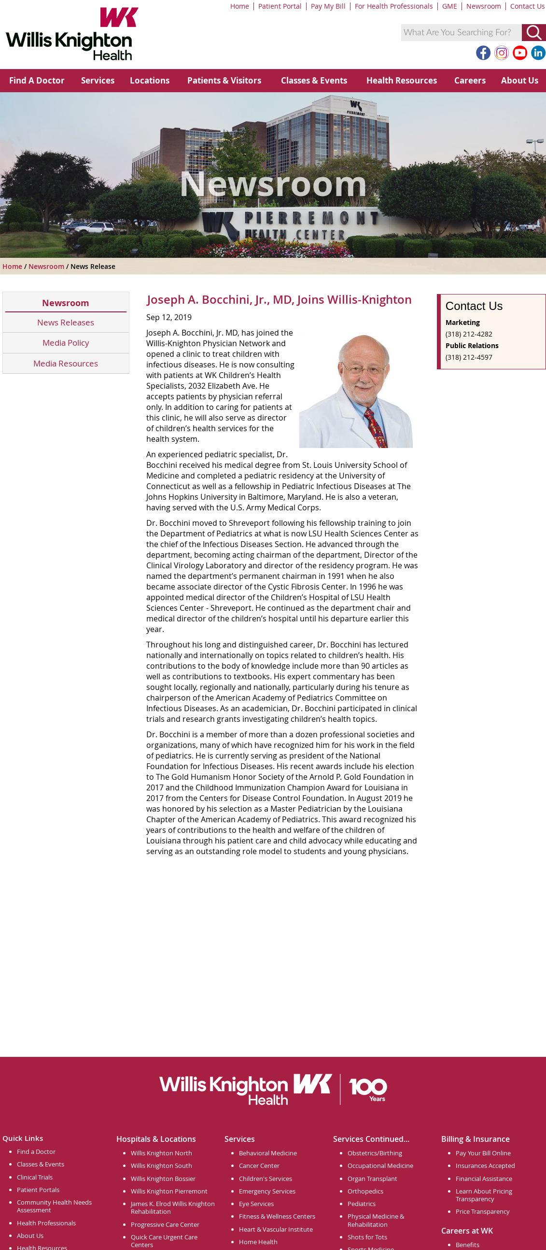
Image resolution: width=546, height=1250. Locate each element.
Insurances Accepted (485, 1165)
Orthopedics (365, 1191)
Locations (149, 80)
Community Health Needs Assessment (54, 1206)
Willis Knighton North (161, 1153)
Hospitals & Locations (156, 1139)
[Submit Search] (534, 32)
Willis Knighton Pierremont (169, 1191)
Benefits (467, 1244)
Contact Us (527, 6)
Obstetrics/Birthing (375, 1153)
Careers (470, 80)
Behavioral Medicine (268, 1153)
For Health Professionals (394, 6)
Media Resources (65, 363)
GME (449, 6)
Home (239, 6)
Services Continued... (371, 1139)
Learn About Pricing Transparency (484, 1195)
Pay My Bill (328, 6)
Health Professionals (46, 1223)
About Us (519, 80)
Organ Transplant (372, 1178)
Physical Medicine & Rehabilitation (376, 1220)
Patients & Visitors (224, 80)
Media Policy (65, 342)
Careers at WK (467, 1230)
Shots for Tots (367, 1237)
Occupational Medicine (380, 1165)
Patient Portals (38, 1189)
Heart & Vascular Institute (276, 1229)
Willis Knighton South (161, 1165)
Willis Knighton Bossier (163, 1178)
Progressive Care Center (165, 1224)
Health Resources (401, 80)
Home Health (258, 1241)
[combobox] (461, 32)
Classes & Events (314, 80)
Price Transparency (483, 1211)
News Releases (65, 322)
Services (97, 80)
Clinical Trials (35, 1177)
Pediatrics (362, 1203)
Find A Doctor (37, 80)
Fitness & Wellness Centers (277, 1216)
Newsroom (483, 6)
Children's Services (265, 1178)
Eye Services (256, 1203)
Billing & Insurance (475, 1139)
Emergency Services (267, 1191)
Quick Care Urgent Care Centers (164, 1241)
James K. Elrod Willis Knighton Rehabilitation (173, 1207)
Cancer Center (259, 1165)
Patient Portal (280, 6)
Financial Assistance (484, 1178)
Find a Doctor (36, 1151)
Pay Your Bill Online (483, 1153)
